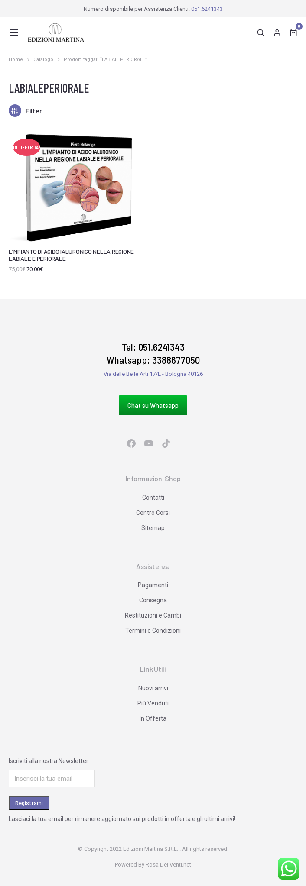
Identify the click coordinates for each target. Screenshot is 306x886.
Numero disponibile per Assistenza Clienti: (153, 9)
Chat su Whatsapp (153, 405)
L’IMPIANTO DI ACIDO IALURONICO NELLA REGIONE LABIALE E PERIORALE (71, 255)
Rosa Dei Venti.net (168, 864)
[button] (14, 32)
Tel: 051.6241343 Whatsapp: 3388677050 (153, 353)
